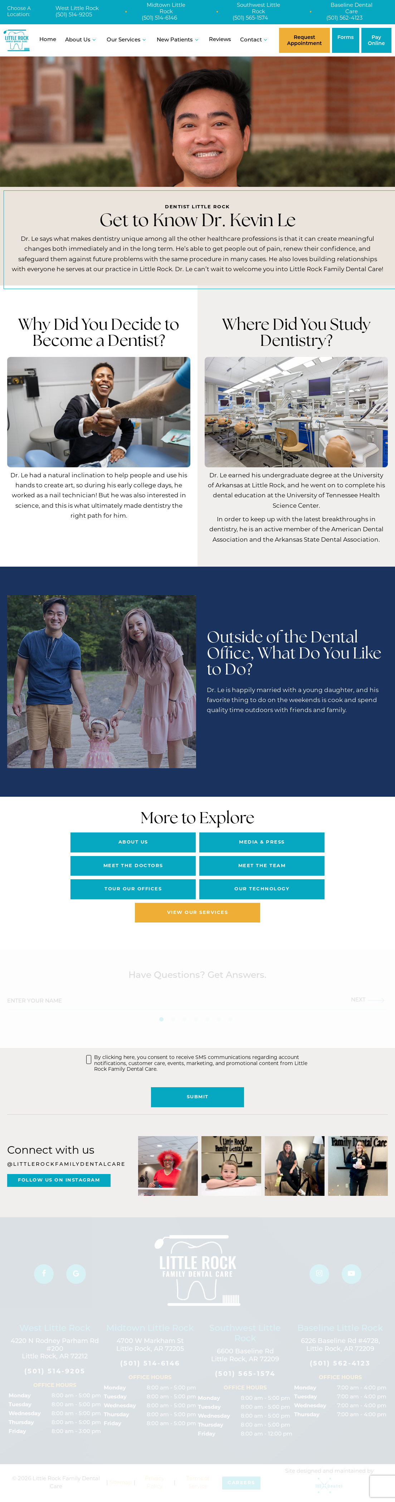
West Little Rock (77, 8)
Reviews (220, 40)
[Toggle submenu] (94, 40)
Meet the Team (262, 866)
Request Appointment (304, 40)
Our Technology (261, 889)
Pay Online (376, 40)
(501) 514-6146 (159, 18)
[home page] (17, 40)
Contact (254, 40)
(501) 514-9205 (73, 15)
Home (47, 40)
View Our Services (197, 912)
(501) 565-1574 (250, 18)
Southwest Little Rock (258, 9)
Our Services (127, 40)
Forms (345, 37)
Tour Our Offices (133, 889)
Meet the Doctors (133, 866)
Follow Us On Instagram (59, 1180)
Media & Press (262, 842)
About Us (81, 40)
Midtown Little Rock (166, 9)
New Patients (178, 40)
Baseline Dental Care (351, 9)
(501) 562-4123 (344, 18)
